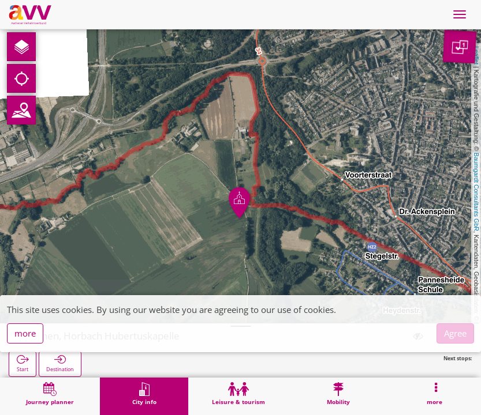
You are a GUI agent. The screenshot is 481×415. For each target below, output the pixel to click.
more (25, 333)
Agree (455, 333)
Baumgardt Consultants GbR (476, 192)
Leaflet (476, 55)
